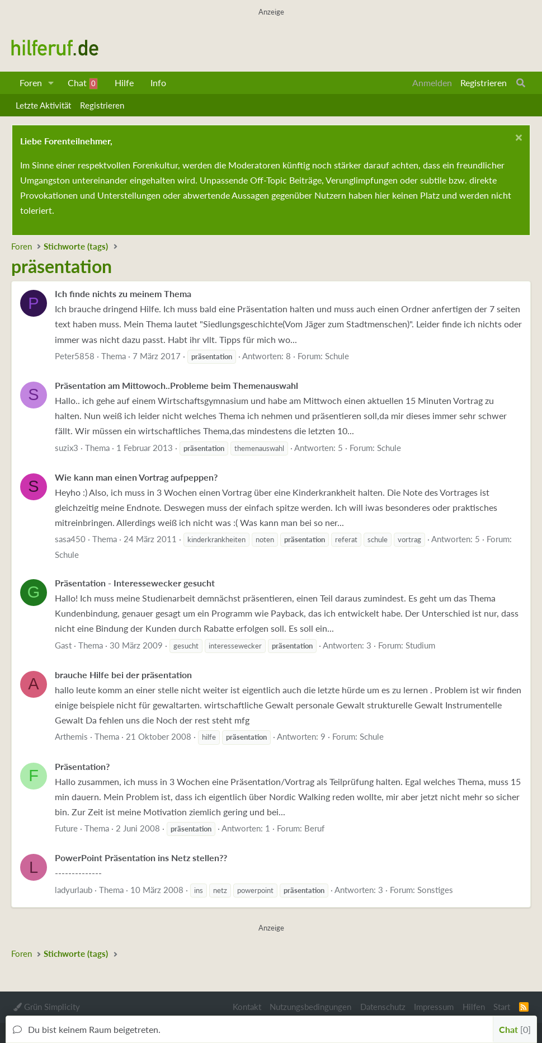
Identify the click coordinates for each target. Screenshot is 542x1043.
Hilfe (124, 82)
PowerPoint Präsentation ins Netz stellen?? (141, 857)
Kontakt (247, 1007)
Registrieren (102, 105)
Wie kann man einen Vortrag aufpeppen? (136, 477)
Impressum (434, 1007)
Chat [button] (515, 1029)
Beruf (314, 828)
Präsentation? (82, 766)
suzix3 (66, 448)
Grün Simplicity (46, 1007)
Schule (337, 356)
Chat (83, 83)
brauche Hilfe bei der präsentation (123, 674)
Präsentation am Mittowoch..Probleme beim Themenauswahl (176, 385)
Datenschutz (383, 1007)
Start (501, 1007)
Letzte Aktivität (43, 105)
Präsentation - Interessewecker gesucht (135, 582)
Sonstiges (435, 890)
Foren (31, 82)
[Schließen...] (517, 139)
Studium (420, 645)
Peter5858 (75, 356)
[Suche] (521, 83)
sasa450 (70, 539)
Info (158, 82)
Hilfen (474, 1007)
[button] (51, 83)
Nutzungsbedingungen (310, 1007)
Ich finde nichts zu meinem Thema (123, 293)
